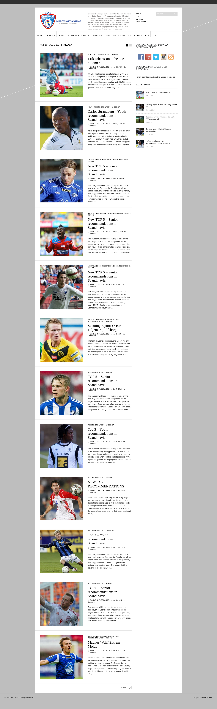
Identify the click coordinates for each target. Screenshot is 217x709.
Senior (115, 54)
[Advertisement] (157, 174)
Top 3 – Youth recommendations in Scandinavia (102, 433)
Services (97, 35)
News (61, 35)
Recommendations (77, 35)
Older (123, 687)
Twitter (139, 19)
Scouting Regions (115, 35)
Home (40, 35)
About (139, 14)
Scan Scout (14, 697)
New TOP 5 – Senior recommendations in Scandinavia (103, 170)
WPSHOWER (207, 697)
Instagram (141, 22)
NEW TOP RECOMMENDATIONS (106, 484)
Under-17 (116, 107)
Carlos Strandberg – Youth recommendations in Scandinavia (107, 115)
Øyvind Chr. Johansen (100, 67)
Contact (140, 16)
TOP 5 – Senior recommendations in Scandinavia (102, 381)
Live (155, 35)
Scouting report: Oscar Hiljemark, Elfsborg (104, 328)
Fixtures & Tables (138, 35)
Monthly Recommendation (100, 160)
